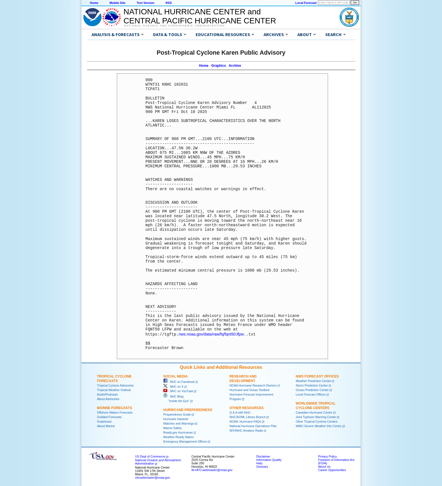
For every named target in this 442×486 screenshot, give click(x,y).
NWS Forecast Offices (317, 376)
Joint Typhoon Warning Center (316, 416)
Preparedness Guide (177, 414)
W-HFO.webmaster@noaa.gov (212, 469)
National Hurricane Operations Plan (253, 425)
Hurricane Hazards (175, 418)
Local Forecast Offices (311, 394)
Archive (235, 66)
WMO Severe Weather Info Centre (319, 425)
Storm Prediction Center (312, 385)
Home (94, 3)
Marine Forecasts (114, 408)
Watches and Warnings (178, 423)
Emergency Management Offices (185, 441)
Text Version (145, 3)
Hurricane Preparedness (187, 410)
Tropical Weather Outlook (114, 389)
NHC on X (173, 386)
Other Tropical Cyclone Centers (317, 421)
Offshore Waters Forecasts (115, 412)
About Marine (106, 425)
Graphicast (104, 421)
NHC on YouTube (178, 390)
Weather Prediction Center (313, 380)
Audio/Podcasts (107, 394)
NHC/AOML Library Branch (247, 416)
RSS (168, 3)
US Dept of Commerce (150, 456)
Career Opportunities (332, 469)
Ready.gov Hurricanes (178, 432)
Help (259, 463)
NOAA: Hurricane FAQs (245, 421)
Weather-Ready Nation (178, 436)
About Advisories (108, 398)
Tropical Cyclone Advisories (115, 385)
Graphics (218, 66)
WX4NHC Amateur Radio (246, 430)
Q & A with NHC (240, 412)
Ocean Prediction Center (312, 389)
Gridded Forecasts (109, 416)
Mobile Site (117, 3)
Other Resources (246, 408)
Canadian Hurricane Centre (314, 412)
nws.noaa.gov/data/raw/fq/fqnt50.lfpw (211, 334)
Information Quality (268, 459)
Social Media (175, 376)
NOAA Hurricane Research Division (253, 385)
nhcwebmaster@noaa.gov (152, 477)
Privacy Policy (327, 456)
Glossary (262, 466)
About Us (324, 466)
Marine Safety (172, 427)
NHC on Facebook (179, 381)
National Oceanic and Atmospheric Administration (174, 25)
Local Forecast (306, 3)
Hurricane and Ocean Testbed (249, 389)
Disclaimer (263, 456)
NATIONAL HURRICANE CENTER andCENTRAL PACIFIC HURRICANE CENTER (199, 16)
